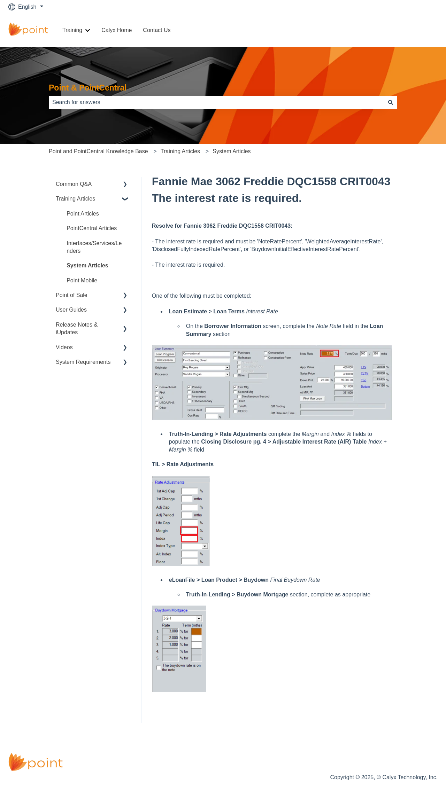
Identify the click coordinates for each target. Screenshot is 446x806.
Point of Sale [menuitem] (71, 295)
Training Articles (180, 151)
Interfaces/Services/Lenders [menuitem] (94, 247)
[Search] (390, 102)
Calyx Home (116, 30)
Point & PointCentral (88, 87)
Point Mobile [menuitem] (82, 280)
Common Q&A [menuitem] (74, 184)
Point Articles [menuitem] (83, 214)
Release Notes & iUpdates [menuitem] (77, 328)
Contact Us (156, 30)
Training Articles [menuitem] (75, 199)
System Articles (232, 151)
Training (72, 30)
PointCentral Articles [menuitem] (92, 228)
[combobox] (216, 102)
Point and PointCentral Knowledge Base (98, 151)
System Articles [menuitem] (87, 265)
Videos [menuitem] (64, 347)
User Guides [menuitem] (71, 310)
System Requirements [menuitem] (83, 362)
